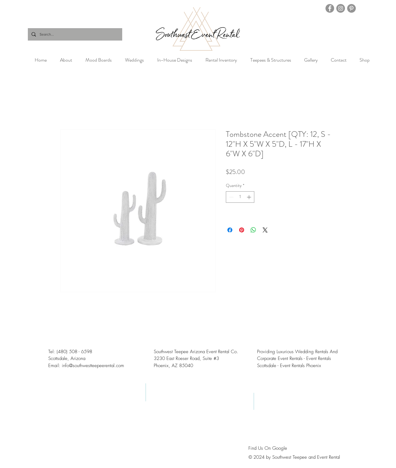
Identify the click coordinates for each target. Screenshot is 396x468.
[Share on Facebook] (230, 230)
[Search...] (74, 34)
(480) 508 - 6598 (74, 352)
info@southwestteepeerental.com (93, 365)
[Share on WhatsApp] (253, 230)
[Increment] (249, 197)
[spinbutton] (240, 197)
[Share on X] (265, 230)
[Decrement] (231, 197)
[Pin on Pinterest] (241, 230)
